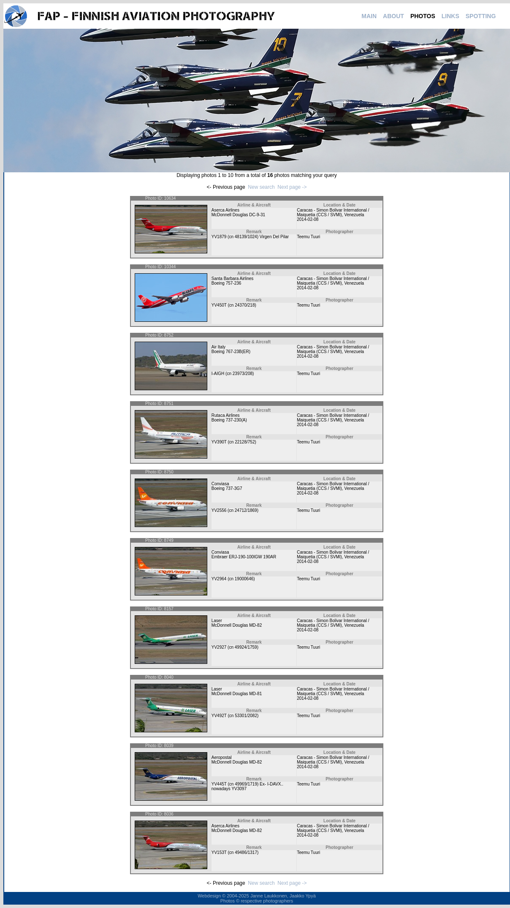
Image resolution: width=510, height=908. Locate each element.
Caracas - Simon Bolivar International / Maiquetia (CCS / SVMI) (333, 212)
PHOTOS (422, 16)
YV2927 (219, 647)
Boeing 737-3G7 (227, 488)
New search (261, 187)
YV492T (219, 715)
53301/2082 (246, 715)
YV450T (219, 305)
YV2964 (219, 578)
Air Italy (218, 347)
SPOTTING (481, 16)
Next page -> (292, 187)
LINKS (450, 16)
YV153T (219, 852)
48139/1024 (246, 236)
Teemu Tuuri (308, 236)
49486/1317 (246, 852)
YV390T (219, 442)
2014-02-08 (307, 219)
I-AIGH (218, 373)
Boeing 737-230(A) (229, 420)
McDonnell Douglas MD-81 (237, 693)
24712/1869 (246, 510)
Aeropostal (222, 757)
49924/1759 (246, 647)
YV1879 (219, 236)
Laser (217, 620)
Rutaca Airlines (226, 415)
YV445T (219, 784)
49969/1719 (246, 784)
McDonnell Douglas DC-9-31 (238, 214)
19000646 (244, 578)
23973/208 (242, 373)
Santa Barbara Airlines (233, 278)
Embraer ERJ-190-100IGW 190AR (244, 557)
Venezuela (354, 214)
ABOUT (393, 16)
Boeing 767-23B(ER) (231, 351)
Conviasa (220, 483)
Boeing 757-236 (226, 283)
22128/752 (245, 442)
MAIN (369, 16)
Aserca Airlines (225, 210)
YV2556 (219, 510)
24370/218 (245, 305)
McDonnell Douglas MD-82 (237, 625)
